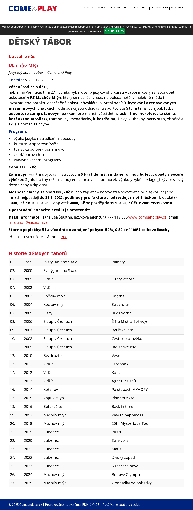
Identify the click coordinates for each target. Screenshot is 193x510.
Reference (124, 7)
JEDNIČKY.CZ (90, 505)
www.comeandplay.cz (147, 217)
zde (64, 236)
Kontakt (177, 7)
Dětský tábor (105, 7)
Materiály (141, 7)
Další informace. (95, 31)
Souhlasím (114, 31)
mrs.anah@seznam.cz (28, 222)
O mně (88, 7)
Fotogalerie (160, 7)
